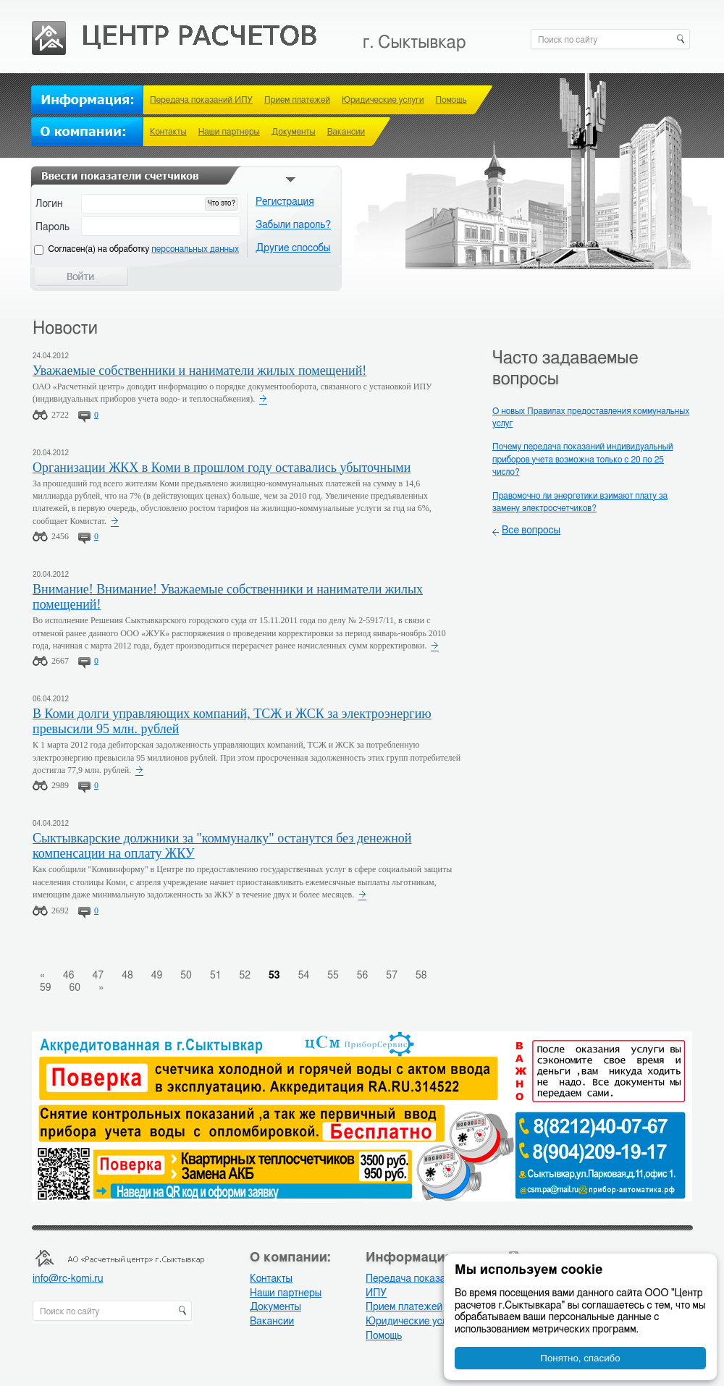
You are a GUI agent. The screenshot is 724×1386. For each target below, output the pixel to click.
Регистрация (285, 202)
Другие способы (293, 248)
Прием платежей (297, 100)
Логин (49, 204)
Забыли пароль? (293, 225)
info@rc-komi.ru (68, 1279)
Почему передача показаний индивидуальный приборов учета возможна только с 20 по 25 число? (582, 459)
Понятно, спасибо (580, 1358)
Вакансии (346, 131)
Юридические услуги (383, 100)
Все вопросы (531, 530)
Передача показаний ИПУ (201, 100)
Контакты (168, 131)
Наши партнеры (229, 131)
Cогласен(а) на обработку (144, 249)
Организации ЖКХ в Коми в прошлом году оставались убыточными (222, 467)
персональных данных (195, 249)
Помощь (451, 100)
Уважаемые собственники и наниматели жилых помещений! (199, 370)
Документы (294, 131)
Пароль (52, 227)
